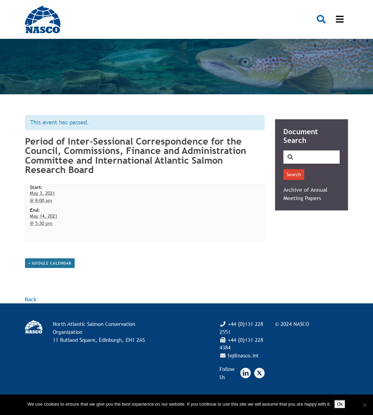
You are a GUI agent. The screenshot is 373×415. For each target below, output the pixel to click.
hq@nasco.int (242, 355)
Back (30, 299)
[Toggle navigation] (339, 19)
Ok (340, 404)
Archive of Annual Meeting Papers (305, 194)
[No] (364, 404)
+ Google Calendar (50, 263)
